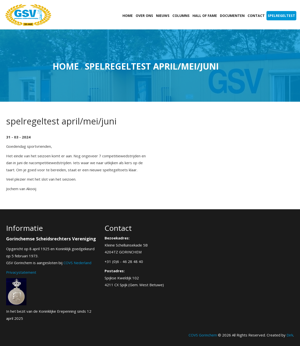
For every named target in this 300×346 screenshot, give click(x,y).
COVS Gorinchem (203, 335)
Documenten (232, 15)
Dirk (290, 335)
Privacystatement (21, 272)
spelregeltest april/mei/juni (152, 66)
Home (127, 15)
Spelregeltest (281, 15)
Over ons (144, 15)
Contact (256, 15)
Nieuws (162, 15)
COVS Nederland (77, 262)
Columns (181, 15)
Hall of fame (204, 15)
